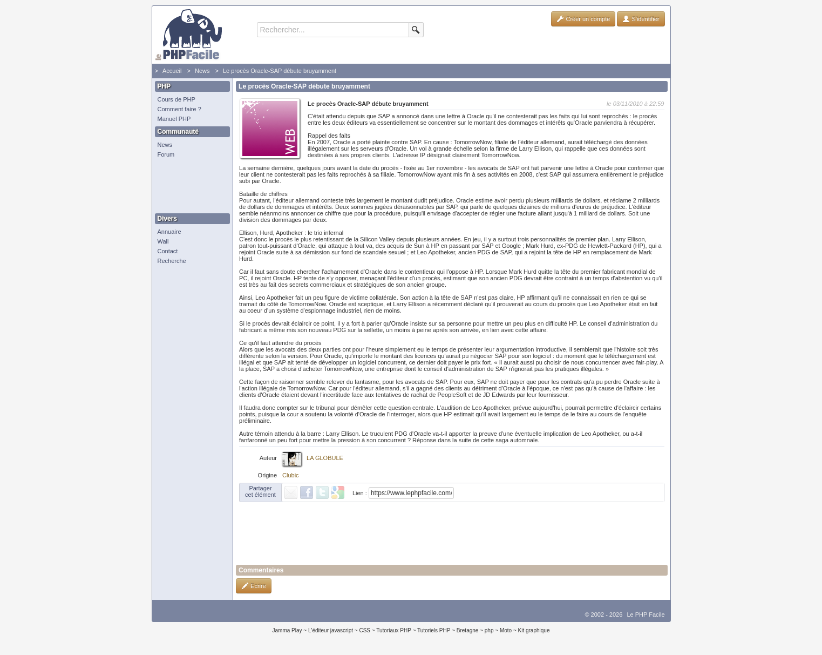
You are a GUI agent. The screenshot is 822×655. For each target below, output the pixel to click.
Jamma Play (287, 630)
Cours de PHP (176, 99)
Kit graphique (534, 630)
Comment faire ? (179, 109)
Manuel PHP (174, 119)
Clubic (290, 475)
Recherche (172, 261)
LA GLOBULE (325, 458)
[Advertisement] (190, 186)
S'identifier (640, 19)
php (489, 630)
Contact (168, 251)
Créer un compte (583, 19)
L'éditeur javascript (330, 630)
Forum (166, 154)
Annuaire (169, 231)
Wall (163, 241)
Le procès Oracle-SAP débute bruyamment (279, 70)
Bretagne (468, 630)
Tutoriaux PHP (393, 630)
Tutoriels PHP (433, 630)
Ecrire (253, 586)
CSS (364, 630)
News (202, 70)
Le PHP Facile (645, 614)
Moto (506, 630)
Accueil (171, 70)
